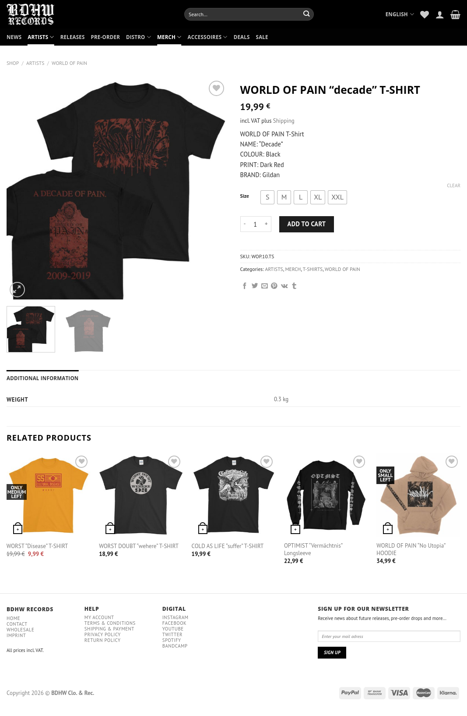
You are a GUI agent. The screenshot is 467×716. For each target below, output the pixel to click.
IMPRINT (16, 635)
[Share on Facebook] (245, 286)
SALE (262, 37)
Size (244, 196)
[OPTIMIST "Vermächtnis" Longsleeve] (326, 495)
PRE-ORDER (105, 37)
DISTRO (138, 37)
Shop (13, 63)
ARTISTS (41, 37)
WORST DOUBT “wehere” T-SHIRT (139, 546)
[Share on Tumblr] (294, 286)
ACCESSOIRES (208, 37)
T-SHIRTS (313, 269)
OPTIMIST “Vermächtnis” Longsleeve (313, 549)
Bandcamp (175, 646)
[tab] (42, 378)
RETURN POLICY (102, 640)
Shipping (284, 121)
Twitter (172, 634)
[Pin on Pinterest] (274, 286)
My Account (99, 617)
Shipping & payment (109, 629)
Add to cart (307, 224)
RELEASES (72, 37)
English (400, 14)
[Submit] (306, 14)
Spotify (171, 640)
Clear (453, 185)
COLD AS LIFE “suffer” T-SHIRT (228, 546)
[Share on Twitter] (255, 286)
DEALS (242, 37)
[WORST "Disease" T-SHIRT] (49, 495)
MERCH (169, 37)
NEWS (14, 37)
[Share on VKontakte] (284, 286)
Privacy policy (102, 634)
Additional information (42, 378)
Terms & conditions (110, 623)
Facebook (174, 623)
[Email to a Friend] (264, 286)
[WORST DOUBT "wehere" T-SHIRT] (141, 495)
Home (13, 618)
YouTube (173, 629)
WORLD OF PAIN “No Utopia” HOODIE (410, 549)
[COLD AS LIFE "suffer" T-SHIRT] (234, 495)
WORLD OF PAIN (69, 63)
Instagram (175, 617)
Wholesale (20, 630)
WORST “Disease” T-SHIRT (37, 546)
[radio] (267, 197)
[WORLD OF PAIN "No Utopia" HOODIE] (418, 495)
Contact (17, 624)
